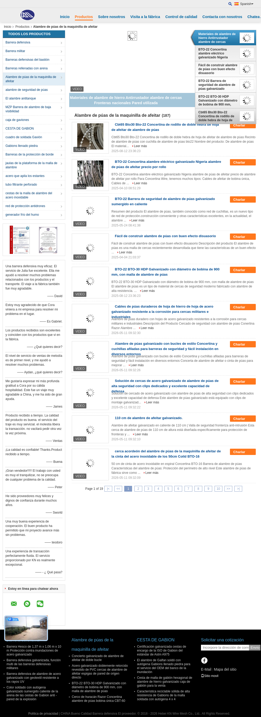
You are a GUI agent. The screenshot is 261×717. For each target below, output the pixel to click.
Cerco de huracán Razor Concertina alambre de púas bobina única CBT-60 (98, 699)
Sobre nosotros (111, 17)
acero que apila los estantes (24, 176)
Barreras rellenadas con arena (26, 68)
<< (118, 489)
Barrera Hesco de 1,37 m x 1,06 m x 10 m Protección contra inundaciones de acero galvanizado (34, 650)
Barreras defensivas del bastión (27, 60)
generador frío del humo (22, 214)
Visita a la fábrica (145, 17)
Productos (84, 17)
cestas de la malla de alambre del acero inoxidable (28, 195)
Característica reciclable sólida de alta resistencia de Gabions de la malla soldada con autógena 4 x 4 (163, 695)
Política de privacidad (43, 713)
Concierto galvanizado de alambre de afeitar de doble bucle (98, 658)
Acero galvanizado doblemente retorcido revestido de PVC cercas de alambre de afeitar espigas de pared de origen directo (100, 671)
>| (238, 489)
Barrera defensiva (17, 42)
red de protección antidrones (25, 206)
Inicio (65, 17)
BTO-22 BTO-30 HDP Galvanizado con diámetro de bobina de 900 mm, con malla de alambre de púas (217, 100)
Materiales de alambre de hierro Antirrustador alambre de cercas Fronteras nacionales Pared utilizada (217, 38)
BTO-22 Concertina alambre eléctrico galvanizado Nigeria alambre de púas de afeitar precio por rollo (215, 53)
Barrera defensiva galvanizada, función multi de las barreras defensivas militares (34, 664)
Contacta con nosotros (222, 17)
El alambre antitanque (20, 98)
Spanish (246, 4)
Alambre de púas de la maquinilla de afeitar (30, 79)
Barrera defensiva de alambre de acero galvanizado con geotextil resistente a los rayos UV (34, 677)
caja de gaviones (17, 120)
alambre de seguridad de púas (26, 90)
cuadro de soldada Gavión (23, 137)
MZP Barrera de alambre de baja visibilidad (28, 109)
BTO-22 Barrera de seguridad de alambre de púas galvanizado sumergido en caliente (216, 85)
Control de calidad (181, 17)
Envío (255, 647)
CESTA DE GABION (19, 128)
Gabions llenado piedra (21, 146)
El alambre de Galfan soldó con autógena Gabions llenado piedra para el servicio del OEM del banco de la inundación (163, 666)
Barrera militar (15, 51)
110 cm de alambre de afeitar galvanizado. (148, 418)
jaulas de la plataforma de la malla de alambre (31, 165)
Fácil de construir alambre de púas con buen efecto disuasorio (217, 69)
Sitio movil (209, 676)
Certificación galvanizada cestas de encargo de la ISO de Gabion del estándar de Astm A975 (161, 650)
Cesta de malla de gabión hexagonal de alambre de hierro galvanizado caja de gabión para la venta (164, 681)
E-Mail (206, 669)
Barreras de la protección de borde (29, 154)
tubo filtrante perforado (21, 184)
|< (108, 489)
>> (228, 489)
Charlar (242, 125)
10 (218, 489)
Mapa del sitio (225, 669)
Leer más (140, 146)
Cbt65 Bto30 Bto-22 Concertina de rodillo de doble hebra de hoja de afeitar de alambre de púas (216, 116)
